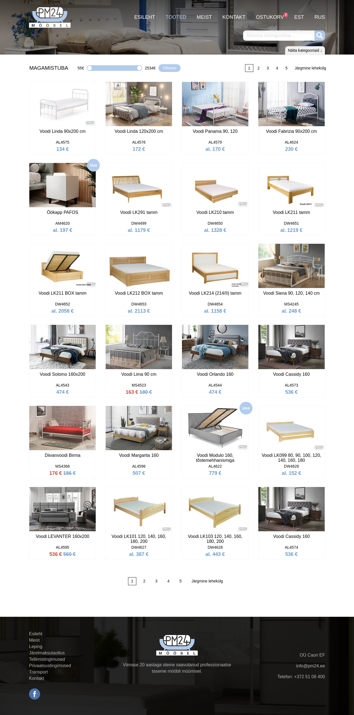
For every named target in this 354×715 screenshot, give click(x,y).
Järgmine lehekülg (310, 68)
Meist (204, 17)
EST (299, 17)
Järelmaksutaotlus (47, 653)
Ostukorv (270, 16)
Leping (35, 646)
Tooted (175, 17)
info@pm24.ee (310, 666)
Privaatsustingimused (50, 665)
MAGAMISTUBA (48, 68)
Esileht (144, 17)
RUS (319, 17)
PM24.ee (50, 17)
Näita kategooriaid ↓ (305, 50)
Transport (38, 672)
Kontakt (234, 17)
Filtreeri (169, 68)
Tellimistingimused (47, 659)
